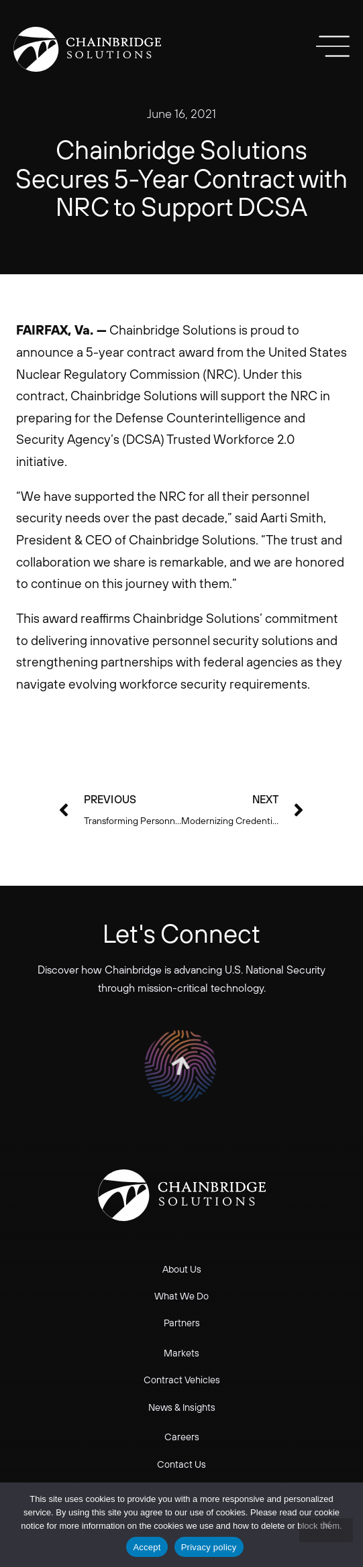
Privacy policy (209, 1547)
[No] (326, 1530)
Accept (146, 1547)
